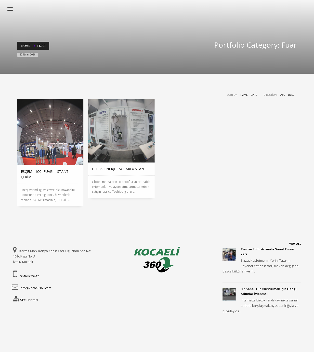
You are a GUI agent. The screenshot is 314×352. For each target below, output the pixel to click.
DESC (291, 94)
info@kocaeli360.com (35, 288)
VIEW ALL (295, 243)
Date (254, 94)
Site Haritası (29, 300)
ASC (282, 94)
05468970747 (29, 276)
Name (244, 94)
